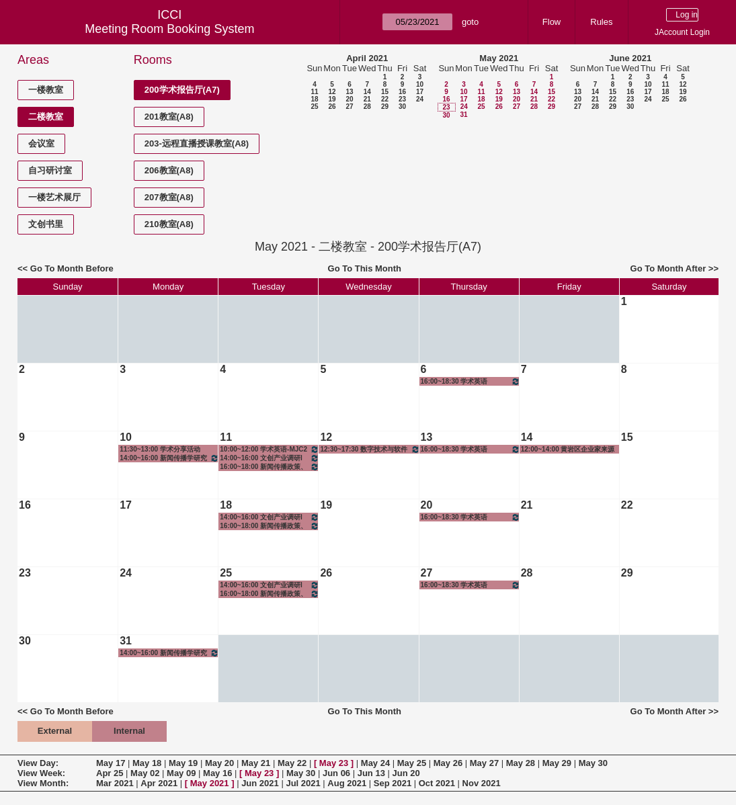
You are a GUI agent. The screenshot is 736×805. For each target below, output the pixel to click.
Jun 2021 (260, 783)
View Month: (43, 783)
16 (402, 91)
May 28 (520, 763)
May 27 (484, 763)
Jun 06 (336, 773)
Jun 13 (371, 773)
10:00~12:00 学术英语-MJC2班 (269, 449)
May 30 (593, 763)
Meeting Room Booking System (169, 29)
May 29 (556, 763)
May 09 (181, 773)
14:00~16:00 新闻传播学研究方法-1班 (169, 458)
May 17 (110, 763)
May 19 (183, 763)
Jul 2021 (303, 783)
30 (402, 106)
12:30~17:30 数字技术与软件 (369, 449)
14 (367, 91)
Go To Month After (668, 268)
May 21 (255, 763)
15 (385, 91)
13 (349, 91)
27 (349, 106)
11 (314, 91)
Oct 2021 (437, 783)
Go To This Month (365, 268)
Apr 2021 (158, 783)
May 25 (411, 763)
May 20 (219, 763)
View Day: (37, 763)
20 (349, 99)
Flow (551, 22)
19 (331, 99)
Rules (601, 22)
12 (331, 91)
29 (385, 106)
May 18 (146, 763)
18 (314, 99)
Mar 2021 (115, 783)
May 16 (217, 773)
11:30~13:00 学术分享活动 (160, 449)
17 (419, 91)
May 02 (144, 773)
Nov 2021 (481, 783)
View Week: (41, 773)
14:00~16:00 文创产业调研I (269, 458)
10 (419, 84)
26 (331, 106)
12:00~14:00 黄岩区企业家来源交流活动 (568, 450)
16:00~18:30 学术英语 (470, 381)
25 (314, 106)
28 (367, 106)
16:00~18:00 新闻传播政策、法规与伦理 (269, 466)
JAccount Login (682, 32)
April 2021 (367, 58)
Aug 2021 (346, 783)
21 (367, 99)
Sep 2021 (392, 783)
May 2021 (498, 58)
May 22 (292, 763)
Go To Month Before (72, 268)
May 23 (333, 763)
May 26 (448, 763)
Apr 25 (109, 773)
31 (463, 114)
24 (419, 99)
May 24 (375, 763)
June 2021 (630, 58)
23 (402, 99)
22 (385, 99)
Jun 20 (406, 773)
